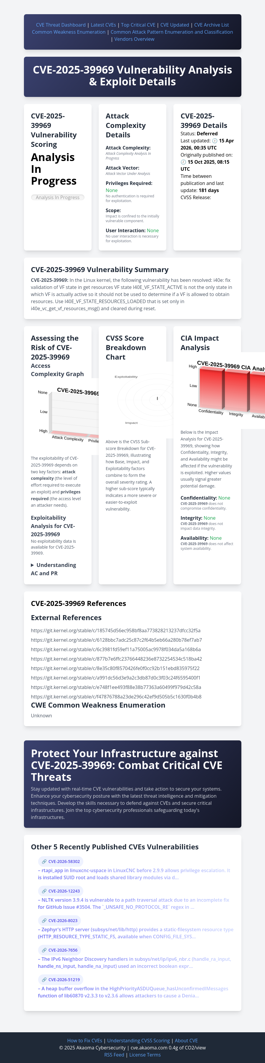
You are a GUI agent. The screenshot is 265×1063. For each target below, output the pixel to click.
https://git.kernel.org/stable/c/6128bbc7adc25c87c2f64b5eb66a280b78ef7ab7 (116, 640)
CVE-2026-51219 (64, 979)
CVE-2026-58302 (64, 861)
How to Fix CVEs (84, 1040)
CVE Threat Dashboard (61, 25)
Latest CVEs (103, 25)
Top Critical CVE (138, 25)
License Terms (145, 1054)
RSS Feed (114, 1054)
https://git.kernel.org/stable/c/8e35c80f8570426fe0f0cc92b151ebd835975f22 (115, 668)
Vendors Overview (134, 39)
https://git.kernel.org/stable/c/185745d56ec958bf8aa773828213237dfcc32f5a (116, 630)
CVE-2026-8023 (62, 920)
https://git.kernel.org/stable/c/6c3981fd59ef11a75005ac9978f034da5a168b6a (116, 649)
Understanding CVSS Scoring (138, 1040)
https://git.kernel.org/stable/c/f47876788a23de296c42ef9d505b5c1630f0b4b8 (116, 696)
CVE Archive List (211, 25)
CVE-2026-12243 (64, 891)
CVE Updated (174, 25)
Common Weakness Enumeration (68, 32)
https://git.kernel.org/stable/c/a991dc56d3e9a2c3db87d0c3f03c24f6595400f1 (116, 677)
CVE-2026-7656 (62, 950)
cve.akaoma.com (149, 1047)
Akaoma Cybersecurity (101, 1047)
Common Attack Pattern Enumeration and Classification (172, 32)
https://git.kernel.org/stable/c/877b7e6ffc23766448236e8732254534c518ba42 (116, 659)
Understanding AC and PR (53, 569)
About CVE (186, 1040)
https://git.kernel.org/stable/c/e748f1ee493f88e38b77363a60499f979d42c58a (116, 687)
